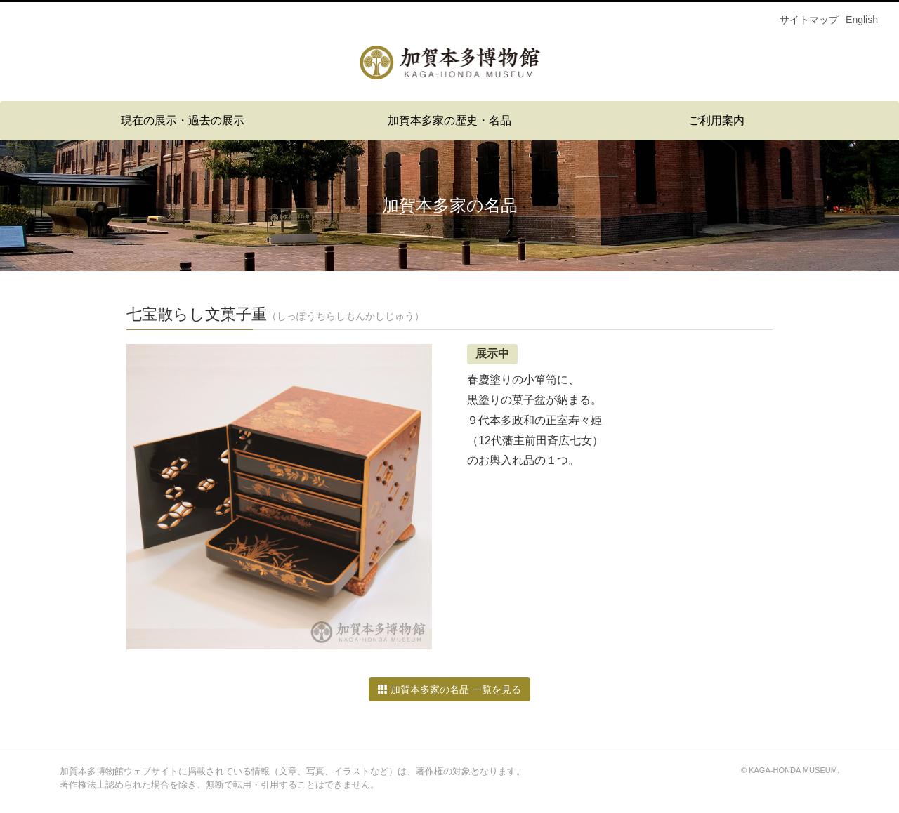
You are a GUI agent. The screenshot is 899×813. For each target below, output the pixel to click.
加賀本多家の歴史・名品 (449, 120)
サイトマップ (809, 19)
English (862, 19)
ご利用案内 (716, 120)
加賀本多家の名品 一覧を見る (449, 689)
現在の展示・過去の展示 (182, 120)
